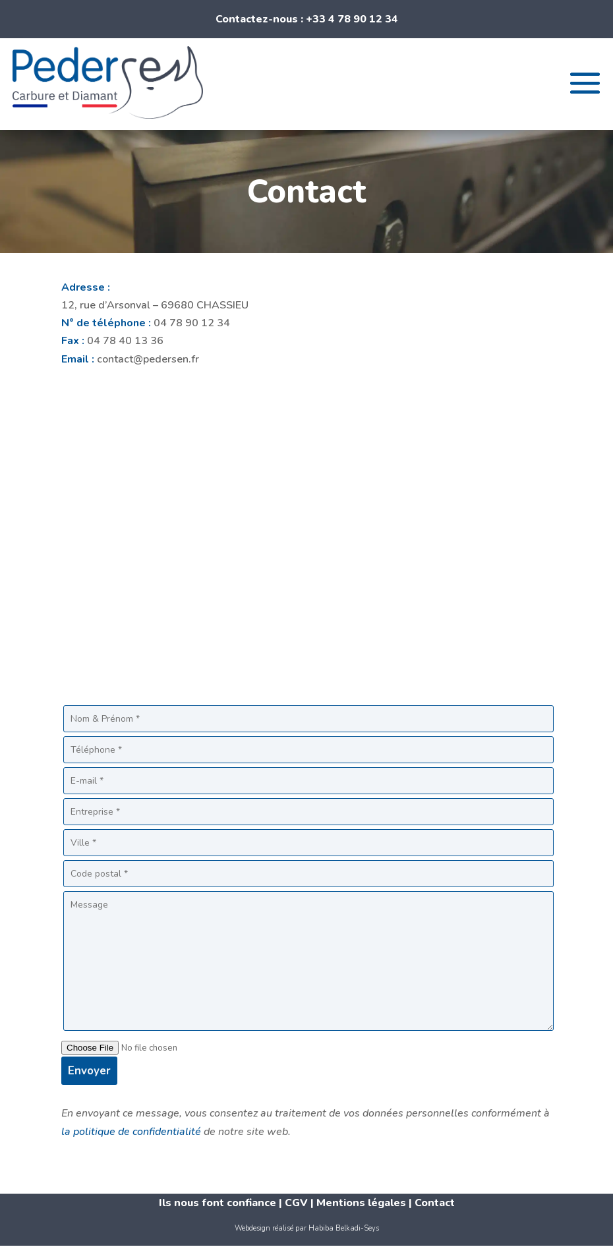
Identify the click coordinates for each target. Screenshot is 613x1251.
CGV (297, 1203)
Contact (435, 1203)
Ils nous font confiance (217, 1203)
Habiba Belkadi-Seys (343, 1228)
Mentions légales (361, 1203)
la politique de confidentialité (131, 1131)
